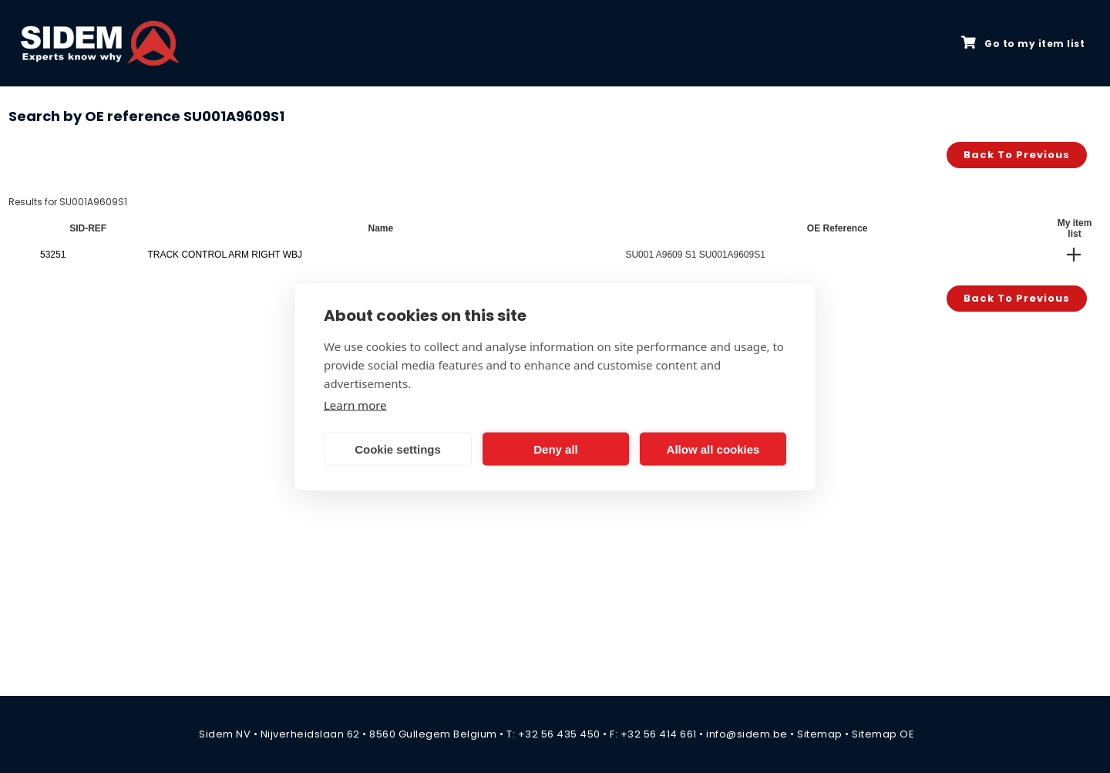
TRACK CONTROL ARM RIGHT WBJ (224, 254)
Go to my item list (1023, 43)
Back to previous (1017, 154)
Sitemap (820, 734)
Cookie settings (398, 448)
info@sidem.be (747, 734)
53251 (53, 254)
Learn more (355, 405)
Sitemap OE (883, 734)
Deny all (555, 448)
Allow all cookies (713, 448)
